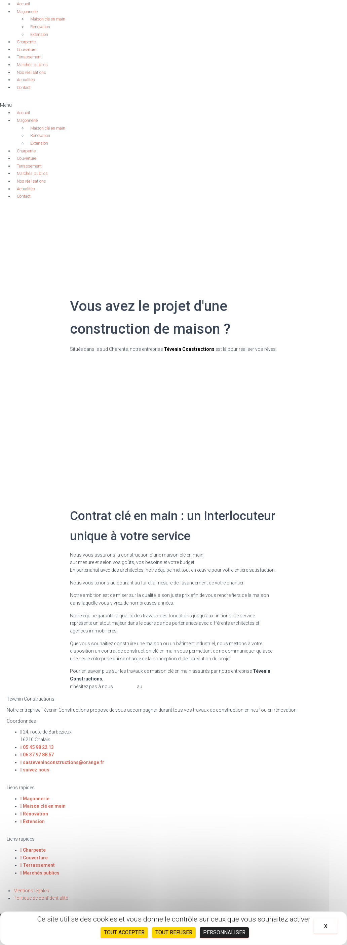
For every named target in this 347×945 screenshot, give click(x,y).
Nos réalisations (31, 72)
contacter (125, 686)
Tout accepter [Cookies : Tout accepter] (124, 932)
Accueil (23, 3)
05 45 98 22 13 (158, 686)
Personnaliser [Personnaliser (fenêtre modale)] (224, 932)
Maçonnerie (27, 11)
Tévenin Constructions (189, 349)
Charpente (26, 41)
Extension (39, 34)
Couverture (26, 49)
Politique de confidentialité (40, 898)
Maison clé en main (47, 18)
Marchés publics (32, 64)
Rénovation (40, 26)
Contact (24, 87)
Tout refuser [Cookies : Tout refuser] (173, 932)
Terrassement (29, 56)
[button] (173, 105)
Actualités (26, 79)
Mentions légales (31, 890)
